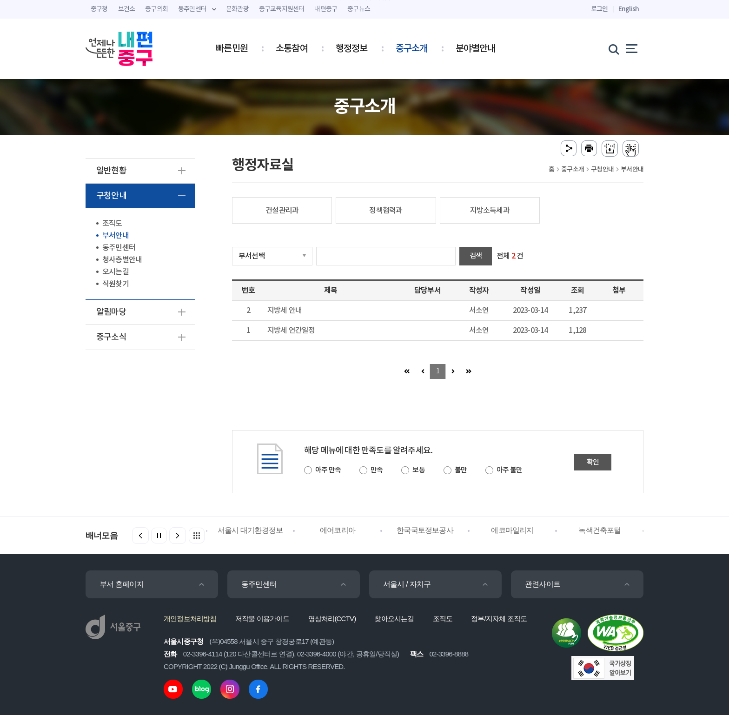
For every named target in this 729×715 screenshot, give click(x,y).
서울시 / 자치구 (407, 584)
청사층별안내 (122, 260)
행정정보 (352, 48)
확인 (593, 462)
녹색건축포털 (599, 530)
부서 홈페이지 (121, 584)
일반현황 (111, 171)
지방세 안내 (284, 310)
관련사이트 (542, 584)
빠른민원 (232, 48)
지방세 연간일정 (291, 330)
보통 (418, 470)
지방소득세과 (490, 210)
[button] (177, 535)
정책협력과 (385, 210)
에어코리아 (337, 530)
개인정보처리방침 (190, 618)
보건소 (126, 9)
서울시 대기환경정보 (250, 530)
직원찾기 (115, 284)
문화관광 (237, 9)
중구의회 (156, 9)
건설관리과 (281, 210)
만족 (377, 470)
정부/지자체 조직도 (499, 618)
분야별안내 (476, 48)
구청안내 (111, 196)
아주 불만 (509, 470)
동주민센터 (118, 248)
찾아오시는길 (394, 618)
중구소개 (412, 48)
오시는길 (115, 272)
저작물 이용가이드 (262, 618)
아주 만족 (328, 470)
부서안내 (115, 236)
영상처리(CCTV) (332, 618)
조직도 (112, 223)
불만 (461, 470)
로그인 (599, 9)
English (628, 9)
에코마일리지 (512, 530)
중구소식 (111, 337)
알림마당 (111, 312)
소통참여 (292, 48)
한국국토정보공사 (425, 530)
